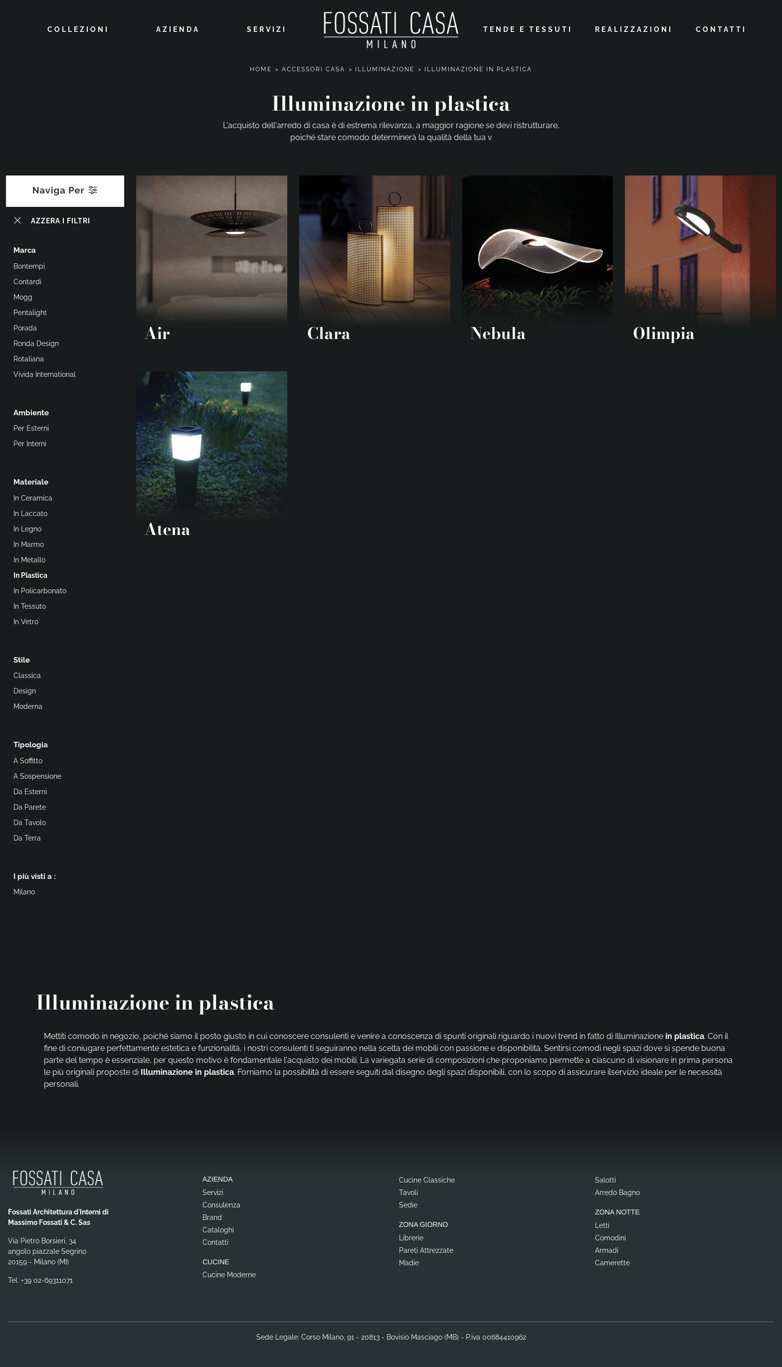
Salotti (605, 1179)
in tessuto (29, 605)
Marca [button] (24, 248)
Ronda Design (36, 342)
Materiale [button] (30, 480)
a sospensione (37, 775)
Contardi (27, 280)
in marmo (28, 543)
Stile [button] (21, 658)
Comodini (610, 1236)
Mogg (22, 296)
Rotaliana (28, 357)
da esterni (30, 790)
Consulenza (221, 1203)
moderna (27, 705)
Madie (409, 1261)
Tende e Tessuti (528, 28)
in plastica (30, 574)
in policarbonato (39, 589)
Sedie (408, 1203)
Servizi (267, 28)
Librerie (411, 1236)
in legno (27, 527)
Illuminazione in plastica (478, 67)
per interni (29, 442)
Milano (24, 890)
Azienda (178, 28)
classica (27, 674)
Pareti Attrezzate (426, 1249)
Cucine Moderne (229, 1273)
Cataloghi (218, 1228)
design (24, 689)
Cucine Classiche (427, 1179)
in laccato (30, 512)
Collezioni (78, 28)
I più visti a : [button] (34, 874)
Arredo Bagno (617, 1191)
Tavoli (408, 1191)
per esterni (31, 427)
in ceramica (32, 497)
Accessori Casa (313, 67)
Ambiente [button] (31, 411)
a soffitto (27, 759)
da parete (29, 806)
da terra (27, 837)
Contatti (721, 28)
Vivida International (44, 373)
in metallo (29, 558)
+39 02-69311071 (47, 1279)
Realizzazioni (634, 28)
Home (261, 67)
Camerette (612, 1261)
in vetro (25, 620)
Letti (602, 1224)
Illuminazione (384, 67)
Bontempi (29, 265)
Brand (212, 1216)
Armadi (606, 1249)
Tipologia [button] (30, 743)
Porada (25, 327)
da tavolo (29, 821)
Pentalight (30, 311)
